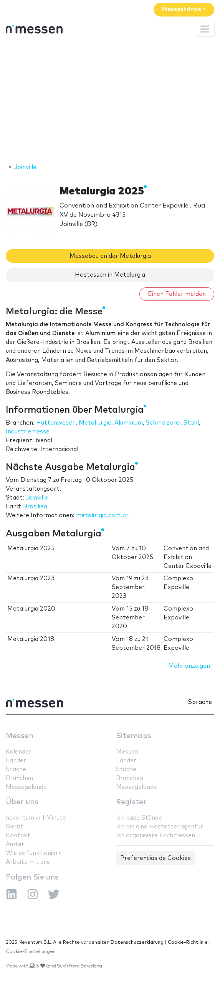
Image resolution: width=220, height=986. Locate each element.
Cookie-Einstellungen (31, 951)
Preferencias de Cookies (155, 858)
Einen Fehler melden (177, 294)
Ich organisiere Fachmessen (155, 835)
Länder (16, 761)
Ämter (15, 844)
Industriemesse (28, 432)
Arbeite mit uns (28, 862)
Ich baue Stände (139, 818)
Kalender (18, 752)
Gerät (14, 827)
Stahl (191, 423)
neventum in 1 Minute (36, 818)
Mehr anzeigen (189, 666)
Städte (16, 769)
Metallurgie (95, 423)
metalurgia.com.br (102, 515)
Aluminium (128, 423)
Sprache (200, 702)
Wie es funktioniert (33, 853)
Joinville (37, 498)
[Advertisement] (110, 101)
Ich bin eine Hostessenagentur (159, 827)
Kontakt (18, 835)
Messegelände (26, 787)
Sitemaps (133, 736)
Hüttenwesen (56, 423)
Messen (19, 736)
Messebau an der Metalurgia (110, 256)
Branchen (19, 778)
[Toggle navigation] (205, 29)
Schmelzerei (163, 423)
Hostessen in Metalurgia (110, 275)
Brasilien (35, 507)
